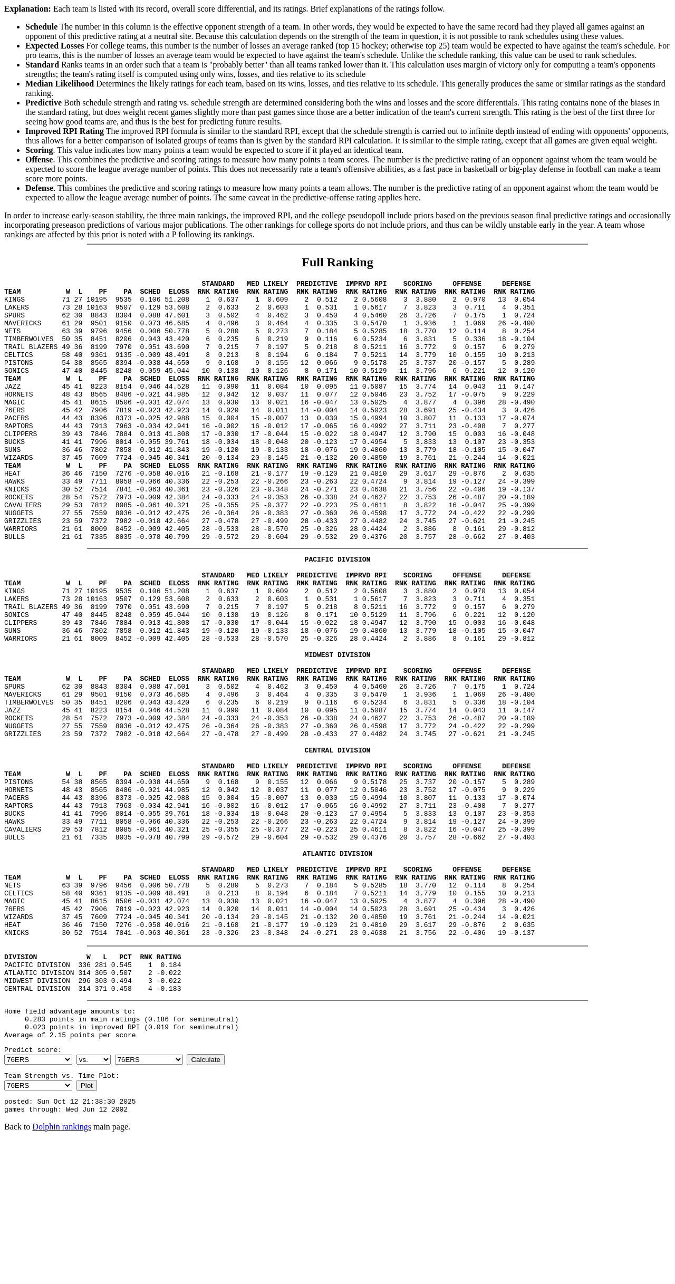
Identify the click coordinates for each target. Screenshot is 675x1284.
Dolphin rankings (61, 1270)
